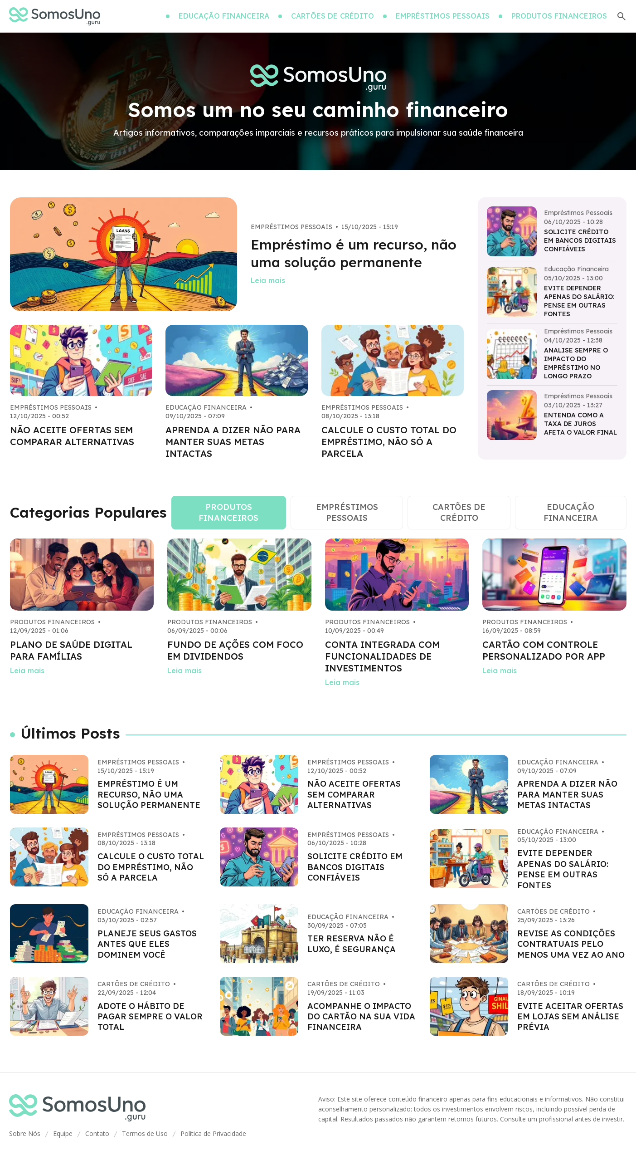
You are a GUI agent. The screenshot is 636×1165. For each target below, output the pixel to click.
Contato (97, 1133)
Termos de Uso (145, 1133)
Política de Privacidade (213, 1133)
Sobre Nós (24, 1133)
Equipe (63, 1133)
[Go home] (54, 16)
